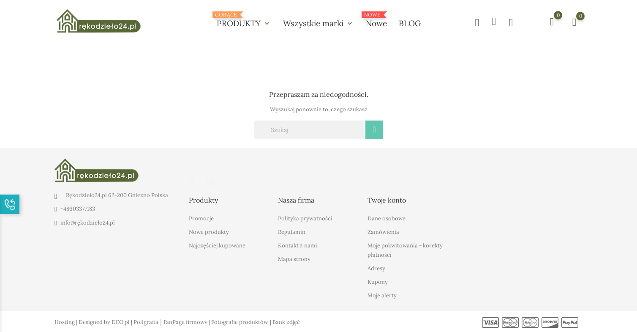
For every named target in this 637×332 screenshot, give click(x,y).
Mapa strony (294, 258)
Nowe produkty (209, 231)
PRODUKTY (244, 20)
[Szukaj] (309, 130)
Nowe (376, 20)
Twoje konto (387, 200)
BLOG (410, 23)
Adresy (376, 268)
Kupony (378, 281)
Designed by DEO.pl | (106, 321)
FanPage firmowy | (187, 321)
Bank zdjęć (286, 321)
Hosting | (66, 321)
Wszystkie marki (318, 23)
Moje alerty (382, 295)
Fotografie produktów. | (241, 321)
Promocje (201, 218)
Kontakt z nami (297, 245)
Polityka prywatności (305, 218)
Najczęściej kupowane (217, 245)
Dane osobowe (387, 218)
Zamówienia (383, 231)
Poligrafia (145, 321)
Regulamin (291, 231)
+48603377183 (77, 208)
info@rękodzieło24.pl (87, 222)
